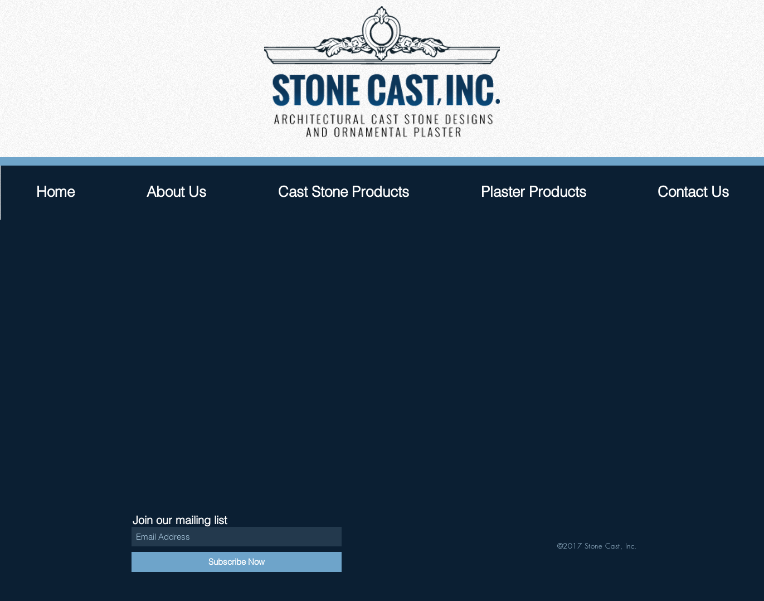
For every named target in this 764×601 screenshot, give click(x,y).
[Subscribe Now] (237, 562)
